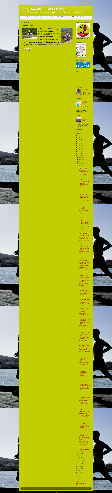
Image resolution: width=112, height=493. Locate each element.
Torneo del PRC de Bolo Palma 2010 (84, 175)
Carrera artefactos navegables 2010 (83, 238)
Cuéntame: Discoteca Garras (84, 119)
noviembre (81, 159)
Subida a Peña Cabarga (84, 391)
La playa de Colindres (84, 423)
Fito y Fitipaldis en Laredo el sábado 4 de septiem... (84, 171)
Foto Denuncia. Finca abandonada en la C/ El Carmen (84, 184)
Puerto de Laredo (83, 330)
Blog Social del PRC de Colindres (43, 9)
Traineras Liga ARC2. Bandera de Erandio (84, 233)
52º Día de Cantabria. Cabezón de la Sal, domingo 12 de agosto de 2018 (86, 104)
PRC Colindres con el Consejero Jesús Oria (84, 379)
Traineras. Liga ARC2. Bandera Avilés (84, 445)
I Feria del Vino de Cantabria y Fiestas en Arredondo (84, 426)
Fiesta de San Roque (83, 271)
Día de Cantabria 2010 (84, 411)
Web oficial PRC (79, 478)
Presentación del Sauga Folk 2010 (84, 252)
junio (80, 453)
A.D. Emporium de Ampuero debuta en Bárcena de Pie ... (84, 307)
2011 (79, 153)
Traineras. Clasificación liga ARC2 (84, 278)
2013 (79, 149)
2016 (79, 143)
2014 (79, 147)
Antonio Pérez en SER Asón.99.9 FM (84, 227)
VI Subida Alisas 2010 (84, 235)
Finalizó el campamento (84, 437)
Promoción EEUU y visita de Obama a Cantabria (84, 207)
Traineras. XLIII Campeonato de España (83, 372)
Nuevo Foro (79, 16)
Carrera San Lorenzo (83, 393)
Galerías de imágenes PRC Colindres (84, 168)
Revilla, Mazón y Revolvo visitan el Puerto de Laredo (83, 268)
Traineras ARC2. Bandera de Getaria (84, 376)
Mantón (80, 439)
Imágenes (87, 16)
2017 (79, 141)
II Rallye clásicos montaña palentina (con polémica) (83, 314)
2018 (79, 139)
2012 (79, 151)
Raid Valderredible (83, 400)
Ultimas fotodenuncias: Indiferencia (84, 338)
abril (80, 457)
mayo (80, 455)
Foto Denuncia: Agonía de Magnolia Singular (84, 274)
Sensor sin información (84, 283)
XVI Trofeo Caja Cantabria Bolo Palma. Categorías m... (84, 319)
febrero (80, 461)
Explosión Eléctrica (83, 354)
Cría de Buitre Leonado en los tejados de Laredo (84, 242)
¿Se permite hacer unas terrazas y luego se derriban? (84, 223)
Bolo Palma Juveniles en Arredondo (84, 257)
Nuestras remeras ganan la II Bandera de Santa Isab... (84, 299)
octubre (81, 161)
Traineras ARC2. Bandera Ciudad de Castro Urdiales (84, 290)
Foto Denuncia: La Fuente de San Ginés (84, 286)
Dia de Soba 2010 (83, 260)
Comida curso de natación (82, 311)
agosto (80, 165)
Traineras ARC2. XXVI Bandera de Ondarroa (84, 385)
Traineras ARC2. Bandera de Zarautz (84, 303)
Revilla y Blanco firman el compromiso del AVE (84, 327)
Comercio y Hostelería (35, 16)
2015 (79, 145)
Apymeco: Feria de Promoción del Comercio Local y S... (84, 294)
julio (80, 451)
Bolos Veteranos (82, 213)
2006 (79, 472)
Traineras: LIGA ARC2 (84, 332)
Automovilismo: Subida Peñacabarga (84, 365)
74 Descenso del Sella (84, 382)
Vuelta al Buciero (82, 187)
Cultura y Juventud (46, 16)
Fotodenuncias (24, 19)
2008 (79, 468)
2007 (79, 470)
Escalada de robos (83, 413)
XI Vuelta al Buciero (83, 265)
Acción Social (25, 16)
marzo (80, 459)
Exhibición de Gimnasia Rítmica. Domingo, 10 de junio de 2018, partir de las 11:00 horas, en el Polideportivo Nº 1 (83, 94)
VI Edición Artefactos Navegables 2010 (83, 194)
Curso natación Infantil (84, 181)
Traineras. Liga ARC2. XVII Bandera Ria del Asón (84, 197)
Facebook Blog (72, 16)
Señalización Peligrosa (84, 362)
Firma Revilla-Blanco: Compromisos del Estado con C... (83, 342)
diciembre (81, 157)
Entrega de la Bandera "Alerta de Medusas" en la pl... (84, 397)
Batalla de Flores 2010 (84, 200)
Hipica (28, 50)
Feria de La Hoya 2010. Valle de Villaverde (84, 442)
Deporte (53, 16)
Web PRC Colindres (62, 16)
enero (80, 463)
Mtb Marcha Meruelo (83, 230)
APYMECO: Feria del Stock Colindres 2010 (84, 349)
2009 (79, 466)
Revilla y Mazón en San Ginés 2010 (84, 216)
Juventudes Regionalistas (82, 479)
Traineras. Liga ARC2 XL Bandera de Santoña (84, 190)
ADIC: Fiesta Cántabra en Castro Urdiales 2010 (84, 416)
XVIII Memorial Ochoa (84, 254)
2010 (79, 155)
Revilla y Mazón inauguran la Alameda (84, 246)
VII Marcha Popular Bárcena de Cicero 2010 (83, 403)
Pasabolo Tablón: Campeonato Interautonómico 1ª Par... (83, 358)
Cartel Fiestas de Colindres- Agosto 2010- (83, 408)
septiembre (81, 163)
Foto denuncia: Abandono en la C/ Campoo (83, 434)
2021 (79, 135)
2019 (79, 137)
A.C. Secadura (79, 481)
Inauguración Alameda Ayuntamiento (84, 263)
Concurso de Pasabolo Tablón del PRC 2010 (84, 448)
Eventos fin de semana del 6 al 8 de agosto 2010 (84, 388)
